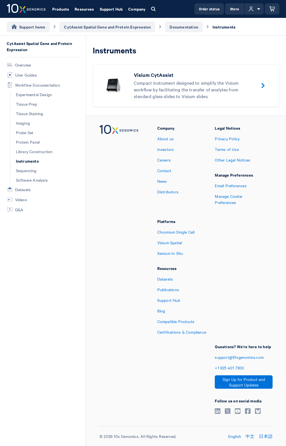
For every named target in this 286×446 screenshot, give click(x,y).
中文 (250, 436)
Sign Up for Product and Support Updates (244, 382)
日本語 (266, 436)
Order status (209, 8)
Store (234, 8)
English (234, 436)
